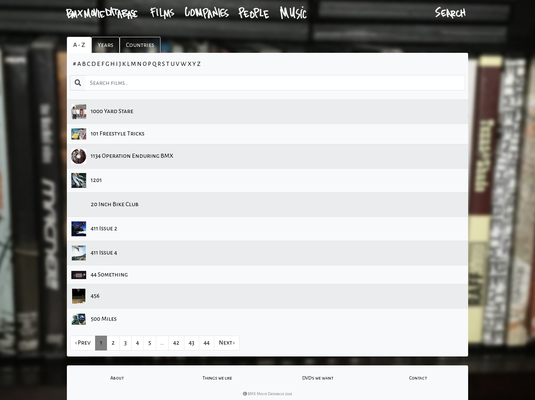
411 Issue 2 (94, 228)
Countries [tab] (140, 45)
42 (176, 342)
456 (85, 296)
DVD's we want (317, 378)
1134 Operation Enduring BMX (122, 156)
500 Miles (94, 319)
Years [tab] (105, 45)
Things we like (217, 378)
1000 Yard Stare (102, 111)
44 (207, 342)
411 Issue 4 (94, 253)
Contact (418, 378)
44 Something (99, 275)
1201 (86, 180)
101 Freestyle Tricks (108, 134)
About (117, 378)
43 (191, 342)
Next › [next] (227, 342)
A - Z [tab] (79, 45)
